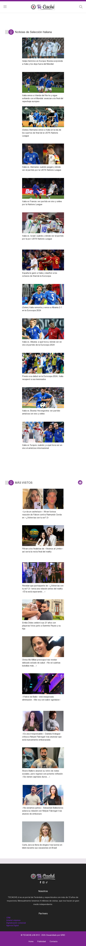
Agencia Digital (12, 925)
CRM (8, 918)
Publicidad (41, 941)
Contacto (54, 941)
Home (31, 941)
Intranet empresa (13, 920)
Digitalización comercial (16, 923)
